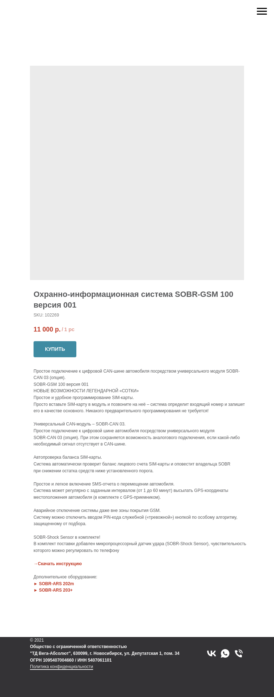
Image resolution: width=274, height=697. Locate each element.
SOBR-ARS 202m (56, 583)
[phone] (238, 653)
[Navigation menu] (262, 11)
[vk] (211, 653)
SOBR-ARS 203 (54, 590)
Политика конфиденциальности (61, 666)
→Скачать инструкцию (58, 563)
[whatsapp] (225, 653)
